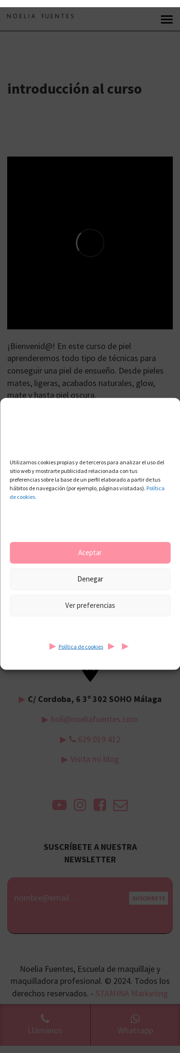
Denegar (90, 578)
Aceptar (90, 552)
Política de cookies (81, 646)
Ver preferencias (90, 605)
